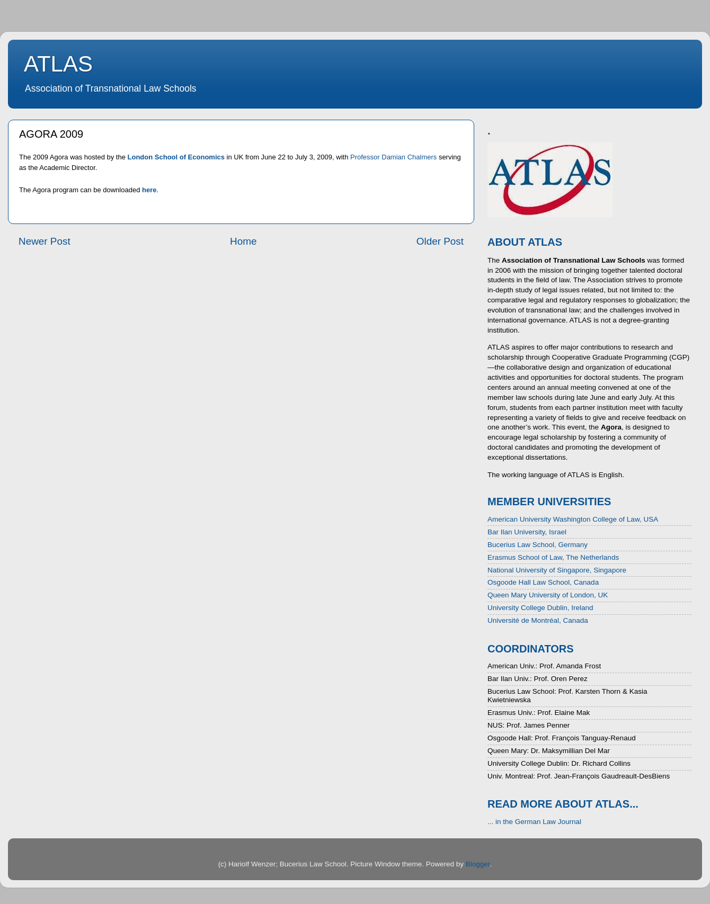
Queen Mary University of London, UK (547, 595)
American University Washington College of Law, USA (572, 519)
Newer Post (44, 241)
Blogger (478, 864)
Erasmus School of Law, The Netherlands (553, 557)
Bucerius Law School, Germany (537, 545)
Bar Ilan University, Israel (526, 532)
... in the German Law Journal (534, 822)
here (149, 190)
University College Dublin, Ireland (540, 608)
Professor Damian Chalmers (393, 157)
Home (243, 241)
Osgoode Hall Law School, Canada (543, 582)
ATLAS (58, 63)
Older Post (440, 241)
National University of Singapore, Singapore (556, 570)
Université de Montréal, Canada (537, 620)
